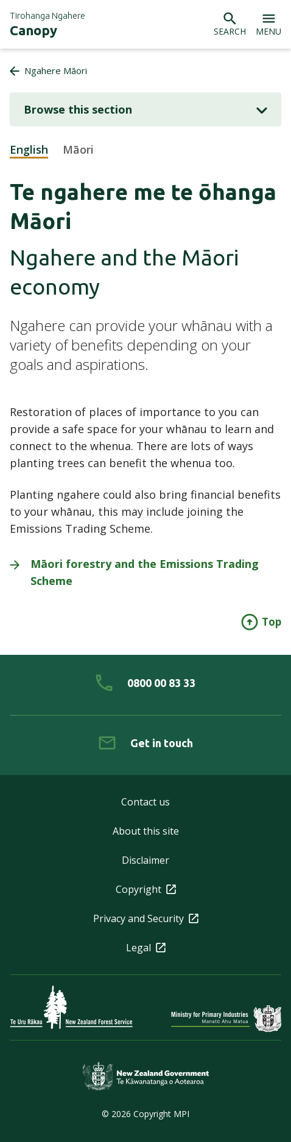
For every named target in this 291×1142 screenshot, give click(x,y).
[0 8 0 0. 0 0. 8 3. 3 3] (145, 682)
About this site (146, 831)
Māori (78, 149)
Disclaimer (145, 860)
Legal (146, 947)
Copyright (146, 889)
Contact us (145, 802)
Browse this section (145, 109)
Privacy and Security (145, 918)
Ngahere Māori (55, 70)
